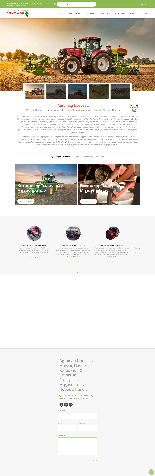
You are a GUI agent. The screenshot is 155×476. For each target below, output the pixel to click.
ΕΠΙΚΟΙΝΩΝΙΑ (134, 13)
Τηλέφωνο (81, 423)
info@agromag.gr (12, 5)
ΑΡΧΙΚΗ (60, 13)
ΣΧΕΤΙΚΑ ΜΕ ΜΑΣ (74, 13)
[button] (11, 54)
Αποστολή (88, 459)
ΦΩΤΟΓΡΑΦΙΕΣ (119, 13)
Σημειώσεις (61, 435)
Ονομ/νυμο (61, 411)
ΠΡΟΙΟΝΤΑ (104, 13)
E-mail (60, 423)
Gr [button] (146, 13)
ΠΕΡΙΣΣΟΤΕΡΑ (25, 201)
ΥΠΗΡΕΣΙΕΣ (90, 13)
